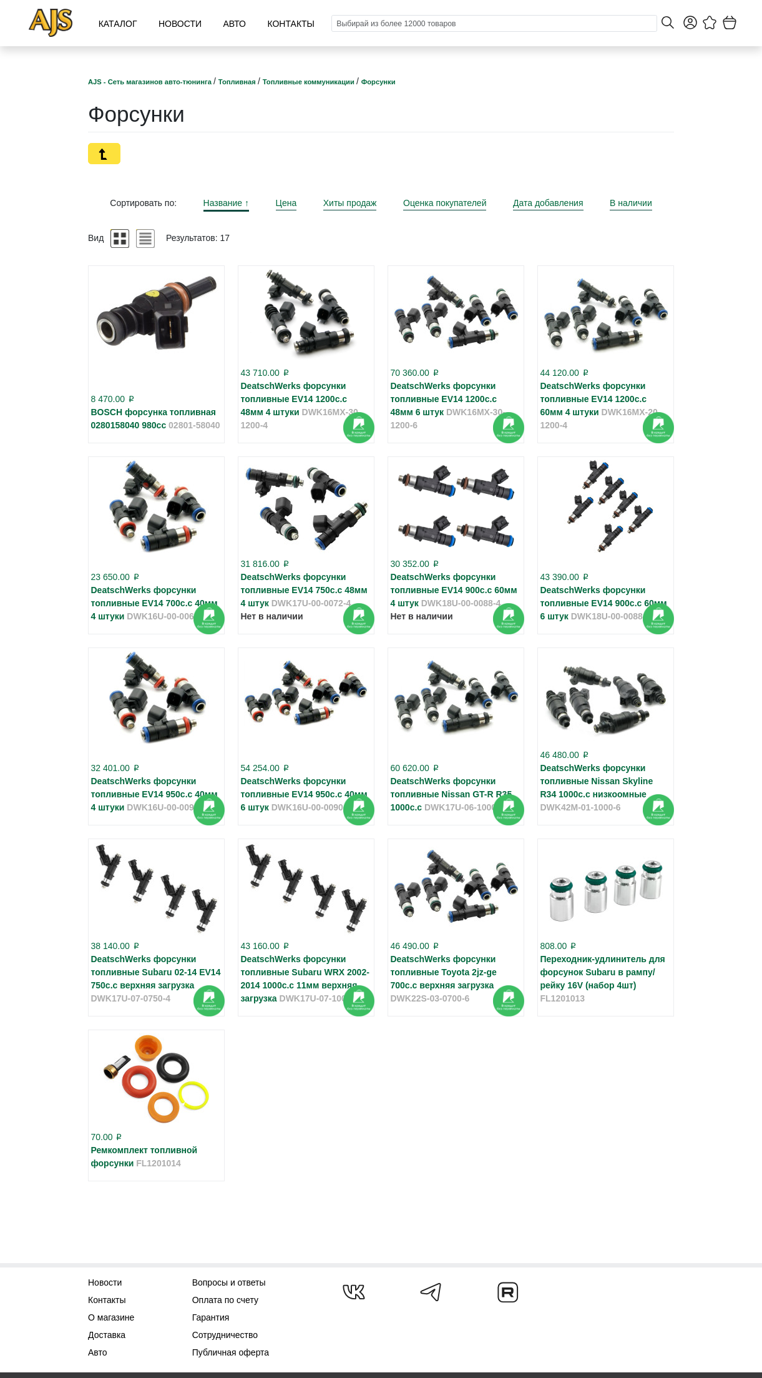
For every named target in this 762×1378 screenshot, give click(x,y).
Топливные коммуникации (309, 82)
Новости (180, 24)
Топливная (238, 82)
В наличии (631, 203)
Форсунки (378, 82)
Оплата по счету (225, 1300)
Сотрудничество (225, 1335)
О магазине (111, 1317)
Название (226, 203)
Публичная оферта (231, 1352)
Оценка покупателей (444, 203)
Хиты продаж (350, 203)
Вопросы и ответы (229, 1282)
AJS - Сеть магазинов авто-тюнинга (150, 82)
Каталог (118, 24)
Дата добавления (548, 203)
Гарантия (211, 1317)
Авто (234, 24)
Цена (286, 203)
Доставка (106, 1335)
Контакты (291, 24)
